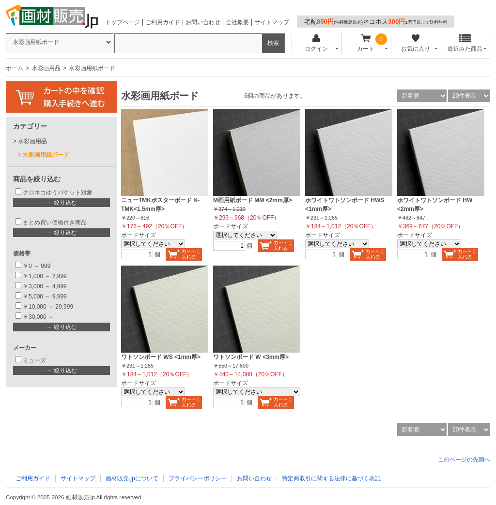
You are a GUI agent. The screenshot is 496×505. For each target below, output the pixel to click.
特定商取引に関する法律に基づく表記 (331, 478)
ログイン (316, 43)
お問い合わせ (203, 22)
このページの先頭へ (464, 459)
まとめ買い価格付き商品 (55, 222)
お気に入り (415, 43)
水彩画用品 (46, 68)
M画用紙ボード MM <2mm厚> (252, 200)
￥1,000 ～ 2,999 (45, 276)
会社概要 (237, 22)
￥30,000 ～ (39, 316)
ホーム (14, 68)
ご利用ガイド (162, 22)
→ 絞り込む (61, 202)
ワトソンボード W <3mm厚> (251, 357)
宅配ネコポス (375, 21)
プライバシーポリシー (198, 478)
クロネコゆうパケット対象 (58, 192)
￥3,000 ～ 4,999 (45, 286)
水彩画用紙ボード (46, 154)
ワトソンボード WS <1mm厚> (161, 357)
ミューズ (34, 360)
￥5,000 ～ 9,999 (45, 296)
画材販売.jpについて (132, 478)
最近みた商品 (465, 43)
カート (365, 43)
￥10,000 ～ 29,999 (48, 306)
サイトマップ (271, 22)
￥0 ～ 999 (36, 266)
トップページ (122, 22)
